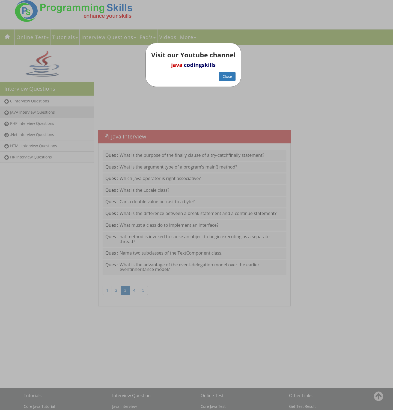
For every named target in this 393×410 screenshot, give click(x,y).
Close (227, 76)
